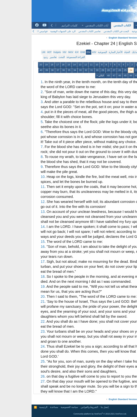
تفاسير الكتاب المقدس (58, 31)
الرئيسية (128, 25)
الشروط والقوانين (58, 407)
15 (37, 64)
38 (20, 70)
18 (20, 64)
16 (31, 64)
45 (93, 75)
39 (15, 70)
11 (59, 64)
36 (32, 70)
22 (110, 70)
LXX (12, 52)
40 (9, 70)
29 (71, 70)
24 (99, 70)
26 (88, 70)
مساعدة (23, 407)
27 (82, 70)
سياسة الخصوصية (37, 407)
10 (65, 64)
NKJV (39, 52)
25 (93, 70)
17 (26, 64)
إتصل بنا (73, 407)
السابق (112, 64)
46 (88, 75)
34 (43, 70)
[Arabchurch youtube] (13, 25)
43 (105, 75)
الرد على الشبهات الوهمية (31, 31)
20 (9, 64)
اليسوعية (70, 52)
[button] (104, 25)
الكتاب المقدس (90, 25)
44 (99, 75)
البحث (30, 57)
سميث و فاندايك (108, 52)
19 (14, 64)
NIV (33, 52)
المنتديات (112, 25)
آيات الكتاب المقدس (65, 25)
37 (26, 70)
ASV (63, 52)
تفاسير (21, 57)
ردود (14, 57)
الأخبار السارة (84, 52)
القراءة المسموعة (44, 57)
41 (116, 75)
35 (37, 70)
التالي (69, 75)
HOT (18, 52)
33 (48, 70)
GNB (51, 52)
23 (105, 70)
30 (65, 70)
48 (76, 75)
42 (110, 75)
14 (43, 64)
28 (76, 70)
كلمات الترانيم (38, 25)
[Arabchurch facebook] (5, 25)
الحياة (95, 52)
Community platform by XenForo (68, 414)
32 (54, 70)
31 (60, 70)
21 (116, 70)
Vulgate (25, 52)
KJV (45, 52)
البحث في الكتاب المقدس (84, 31)
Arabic (130, 407)
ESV (57, 52)
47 (82, 75)
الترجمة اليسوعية (108, 31)
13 (48, 64)
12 (54, 64)
